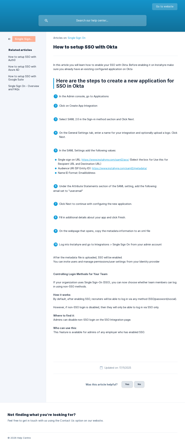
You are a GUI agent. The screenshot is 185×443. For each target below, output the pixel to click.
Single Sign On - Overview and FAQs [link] (23, 88)
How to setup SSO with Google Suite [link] (22, 78)
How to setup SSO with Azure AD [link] (22, 68)
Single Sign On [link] (76, 37)
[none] (164, 6)
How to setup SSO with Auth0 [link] (22, 58)
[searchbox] (92, 20)
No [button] (139, 384)
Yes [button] (127, 384)
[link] (21, 38)
